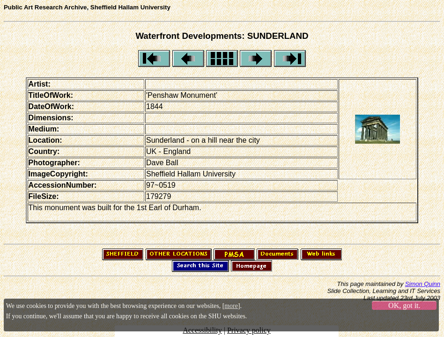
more (231, 305)
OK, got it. (404, 305)
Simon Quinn (422, 283)
